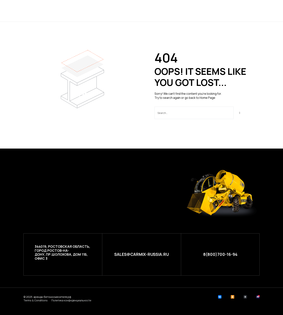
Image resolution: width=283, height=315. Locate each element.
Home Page (207, 98)
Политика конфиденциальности (71, 300)
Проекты (123, 10)
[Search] (240, 113)
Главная (102, 10)
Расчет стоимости (153, 10)
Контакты (185, 10)
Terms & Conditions (35, 300)
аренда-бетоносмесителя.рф (52, 296)
